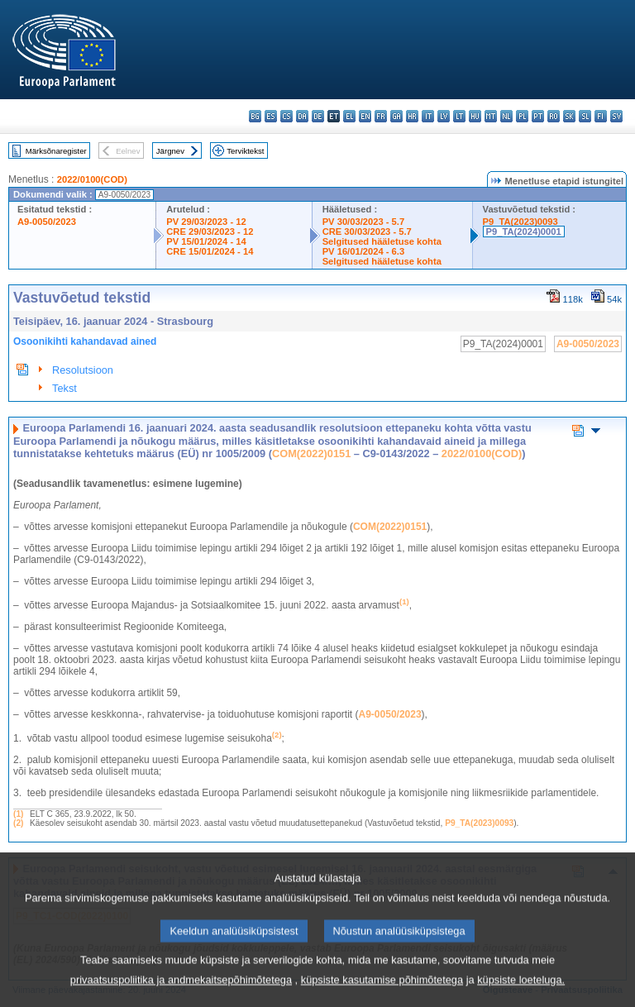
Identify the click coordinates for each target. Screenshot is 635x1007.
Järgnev (170, 150)
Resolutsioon (82, 370)
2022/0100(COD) (92, 179)
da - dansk (302, 116)
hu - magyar (475, 116)
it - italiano (428, 116)
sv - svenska (616, 116)
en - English (365, 116)
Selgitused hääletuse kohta (382, 241)
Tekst (64, 388)
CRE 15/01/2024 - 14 (209, 251)
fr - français (381, 116)
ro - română (553, 116)
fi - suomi (600, 116)
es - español (271, 116)
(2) (18, 823)
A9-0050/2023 (46, 222)
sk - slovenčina (569, 116)
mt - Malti (491, 116)
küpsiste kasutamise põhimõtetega (382, 995)
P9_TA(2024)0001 (523, 231)
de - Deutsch (318, 116)
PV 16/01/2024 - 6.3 (363, 251)
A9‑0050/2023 (390, 714)
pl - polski (522, 116)
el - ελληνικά (349, 116)
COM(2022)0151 (311, 453)
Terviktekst (245, 150)
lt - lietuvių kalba (459, 116)
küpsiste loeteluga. (521, 995)
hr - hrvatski (412, 116)
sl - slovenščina (585, 116)
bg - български (255, 116)
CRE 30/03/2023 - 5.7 (367, 231)
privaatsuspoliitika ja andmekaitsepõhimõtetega (181, 995)
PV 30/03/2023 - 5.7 (363, 222)
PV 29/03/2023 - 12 (206, 222)
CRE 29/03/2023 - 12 (209, 231)
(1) (18, 813)
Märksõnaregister (56, 150)
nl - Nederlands (506, 116)
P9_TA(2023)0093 (520, 222)
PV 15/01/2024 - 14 (206, 241)
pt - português (538, 116)
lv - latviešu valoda (443, 116)
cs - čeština (286, 116)
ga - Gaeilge (396, 116)
